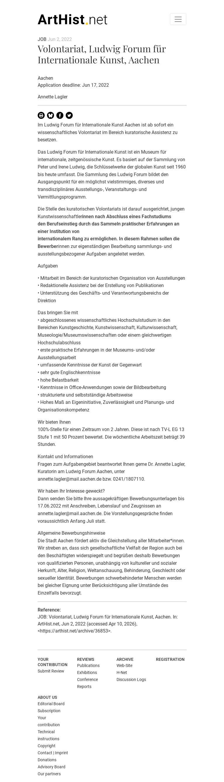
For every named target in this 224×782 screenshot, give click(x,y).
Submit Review (51, 671)
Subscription (49, 710)
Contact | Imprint (53, 752)
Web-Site (124, 665)
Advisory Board (51, 766)
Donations (47, 759)
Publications (88, 665)
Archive (125, 659)
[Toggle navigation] (178, 19)
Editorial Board (51, 703)
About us (47, 697)
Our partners (49, 773)
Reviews (85, 659)
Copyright (46, 745)
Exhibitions (87, 672)
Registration (170, 659)
